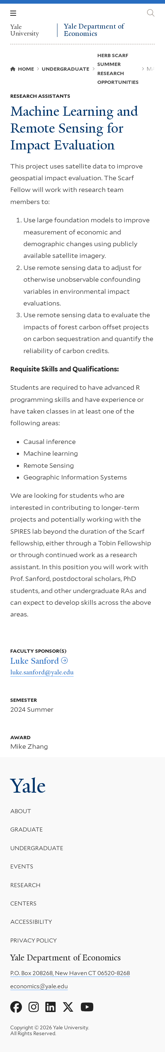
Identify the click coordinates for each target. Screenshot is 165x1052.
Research (25, 884)
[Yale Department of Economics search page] (150, 13)
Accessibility (31, 921)
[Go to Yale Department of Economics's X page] (68, 1007)
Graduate (26, 829)
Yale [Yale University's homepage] (28, 786)
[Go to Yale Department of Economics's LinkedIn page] (50, 1007)
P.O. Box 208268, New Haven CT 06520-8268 (70, 973)
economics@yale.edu (39, 986)
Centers (23, 903)
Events (21, 866)
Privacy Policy (33, 940)
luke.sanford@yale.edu (42, 672)
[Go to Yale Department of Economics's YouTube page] (87, 1007)
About (20, 811)
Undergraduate (36, 848)
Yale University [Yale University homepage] (24, 30)
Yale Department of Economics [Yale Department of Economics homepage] (94, 30)
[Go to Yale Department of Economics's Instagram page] (34, 1007)
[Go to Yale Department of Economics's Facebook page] (16, 1007)
